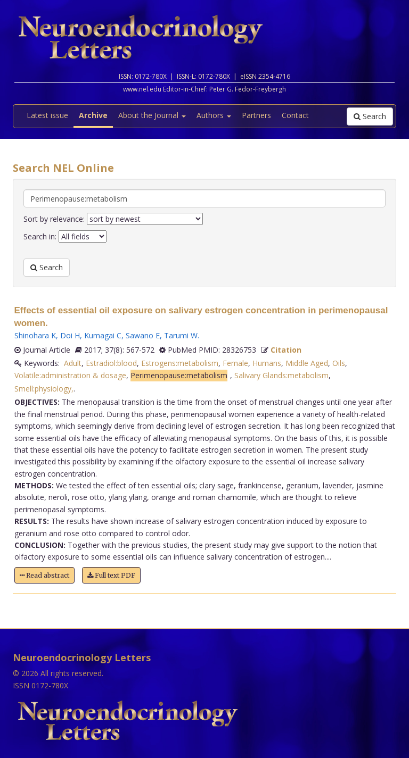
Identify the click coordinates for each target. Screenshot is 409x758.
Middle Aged (306, 363)
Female (235, 363)
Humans (266, 363)
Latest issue (47, 115)
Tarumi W (181, 335)
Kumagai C (102, 335)
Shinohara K (35, 335)
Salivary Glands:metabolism (281, 375)
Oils (338, 363)
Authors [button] (214, 115)
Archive (93, 115)
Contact (295, 115)
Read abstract (44, 575)
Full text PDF (111, 575)
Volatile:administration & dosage (70, 375)
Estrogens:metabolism (179, 363)
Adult (72, 363)
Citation (286, 350)
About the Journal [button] (152, 115)
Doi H (70, 335)
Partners (256, 115)
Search (370, 116)
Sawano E (143, 335)
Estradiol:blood (111, 363)
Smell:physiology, (43, 389)
